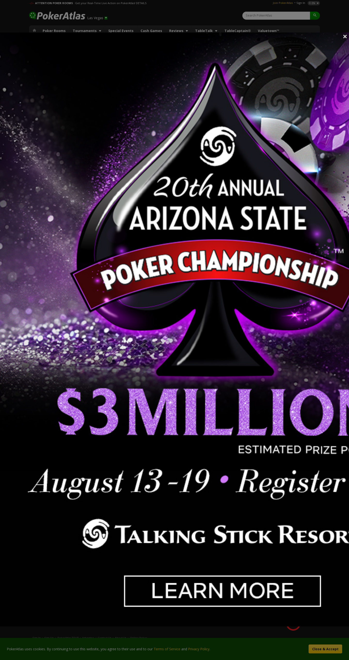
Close (345, 36)
